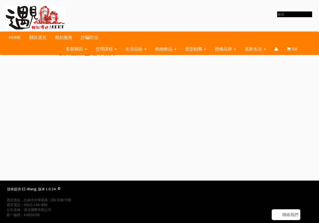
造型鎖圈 (195, 49)
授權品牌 (225, 49)
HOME (15, 37)
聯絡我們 (290, 214)
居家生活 (255, 49)
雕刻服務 (63, 37)
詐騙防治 (89, 37)
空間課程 (106, 49)
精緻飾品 (165, 49)
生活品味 (136, 49)
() (295, 49)
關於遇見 (37, 37)
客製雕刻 (76, 49)
